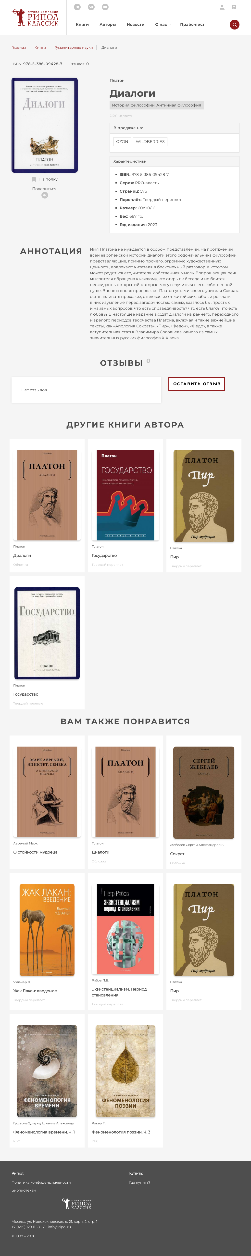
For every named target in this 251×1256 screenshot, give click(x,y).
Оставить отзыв (197, 384)
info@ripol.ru (59, 1227)
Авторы (108, 24)
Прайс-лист (192, 24)
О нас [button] (161, 24)
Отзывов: (79, 64)
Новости (135, 24)
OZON (122, 141)
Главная (19, 47)
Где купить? (139, 1182)
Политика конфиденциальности (41, 1182)
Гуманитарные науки (74, 47)
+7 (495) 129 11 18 (26, 1227)
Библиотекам (24, 1190)
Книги (82, 24)
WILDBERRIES (150, 141)
